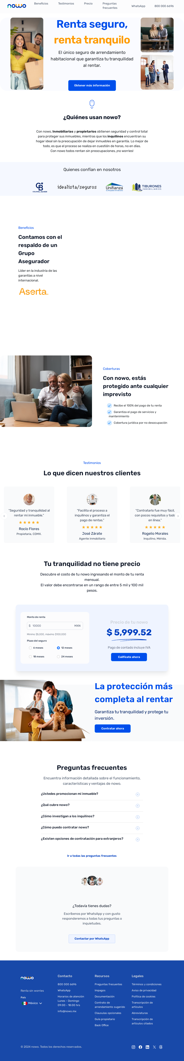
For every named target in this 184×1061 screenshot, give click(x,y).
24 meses (67, 656)
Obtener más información (92, 85)
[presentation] (4, 516)
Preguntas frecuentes (110, 6)
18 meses (38, 656)
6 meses (38, 647)
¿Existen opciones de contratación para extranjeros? (82, 839)
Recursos (102, 976)
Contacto (65, 976)
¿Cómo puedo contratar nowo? (65, 827)
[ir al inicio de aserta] (33, 295)
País (23, 997)
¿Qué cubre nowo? (55, 805)
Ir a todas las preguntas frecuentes (92, 855)
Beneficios (41, 3)
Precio (88, 3)
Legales (138, 976)
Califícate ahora (129, 657)
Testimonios (66, 3)
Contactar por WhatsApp (92, 938)
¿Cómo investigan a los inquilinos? (67, 816)
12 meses (66, 647)
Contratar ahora (112, 728)
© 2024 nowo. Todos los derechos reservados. (51, 1046)
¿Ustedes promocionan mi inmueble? (69, 794)
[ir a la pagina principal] (16, 6)
